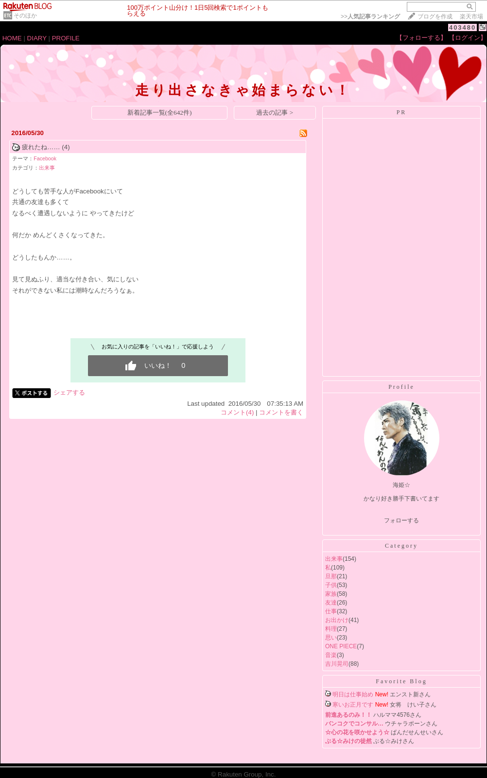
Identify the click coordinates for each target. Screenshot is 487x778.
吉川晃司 (336, 663)
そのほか (25, 15)
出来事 (47, 168)
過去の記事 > (274, 112)
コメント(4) (237, 412)
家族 (331, 593)
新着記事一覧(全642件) (159, 112)
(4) (66, 147)
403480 (462, 27)
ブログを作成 (434, 16)
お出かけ (336, 620)
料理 (331, 628)
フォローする (401, 520)
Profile (401, 386)
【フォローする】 (421, 37)
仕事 (331, 611)
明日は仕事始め (352, 694)
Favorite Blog (401, 681)
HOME (12, 38)
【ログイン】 (468, 37)
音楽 (331, 655)
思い (331, 637)
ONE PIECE (341, 646)
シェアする (69, 392)
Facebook (45, 158)
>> (370, 16)
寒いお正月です (352, 704)
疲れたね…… (41, 147)
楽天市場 (471, 16)
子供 (331, 585)
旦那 (331, 576)
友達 (331, 602)
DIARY (37, 38)
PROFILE (66, 38)
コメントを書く (281, 412)
